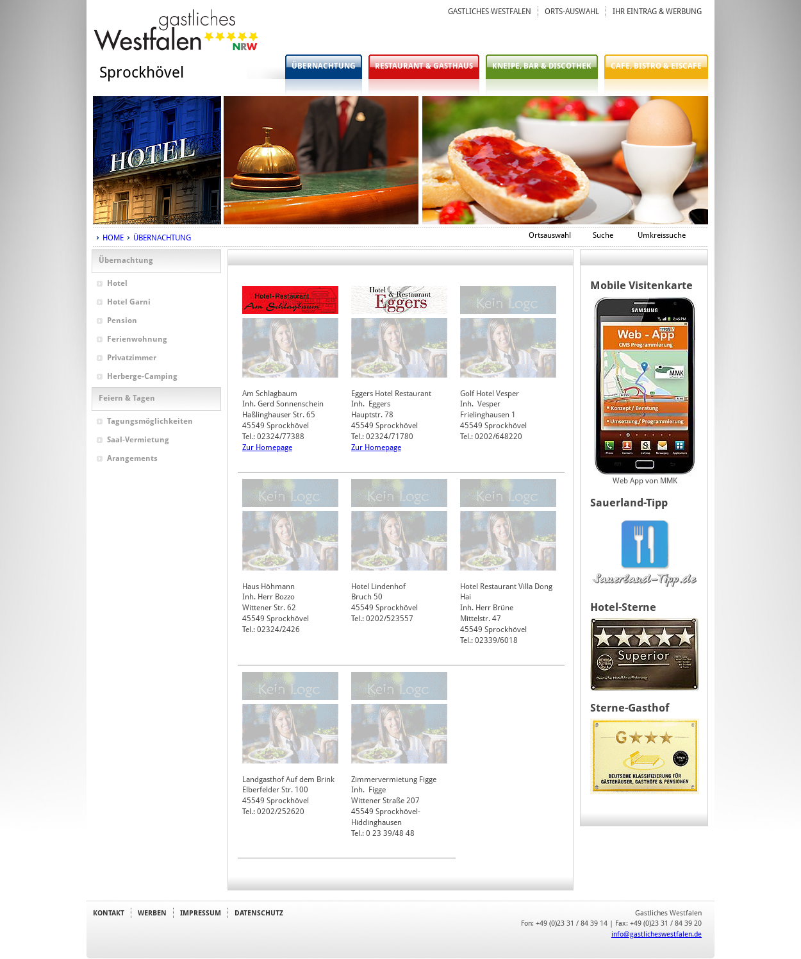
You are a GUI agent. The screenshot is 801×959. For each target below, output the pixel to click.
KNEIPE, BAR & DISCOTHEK (541, 66)
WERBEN (152, 912)
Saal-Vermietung (138, 439)
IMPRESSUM (200, 912)
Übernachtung (126, 260)
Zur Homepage (267, 447)
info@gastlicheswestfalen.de (656, 934)
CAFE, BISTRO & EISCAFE (656, 66)
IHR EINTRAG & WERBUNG (657, 11)
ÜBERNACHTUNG (324, 66)
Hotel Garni (129, 301)
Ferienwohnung (137, 339)
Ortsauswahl (550, 235)
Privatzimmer (131, 357)
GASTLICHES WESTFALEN (489, 11)
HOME (113, 237)
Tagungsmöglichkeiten (150, 421)
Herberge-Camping (142, 376)
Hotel (117, 283)
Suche (603, 235)
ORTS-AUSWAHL (572, 11)
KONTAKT (108, 912)
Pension (122, 320)
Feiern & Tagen (127, 398)
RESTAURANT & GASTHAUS (424, 66)
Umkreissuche (662, 235)
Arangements (132, 458)
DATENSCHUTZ (259, 912)
